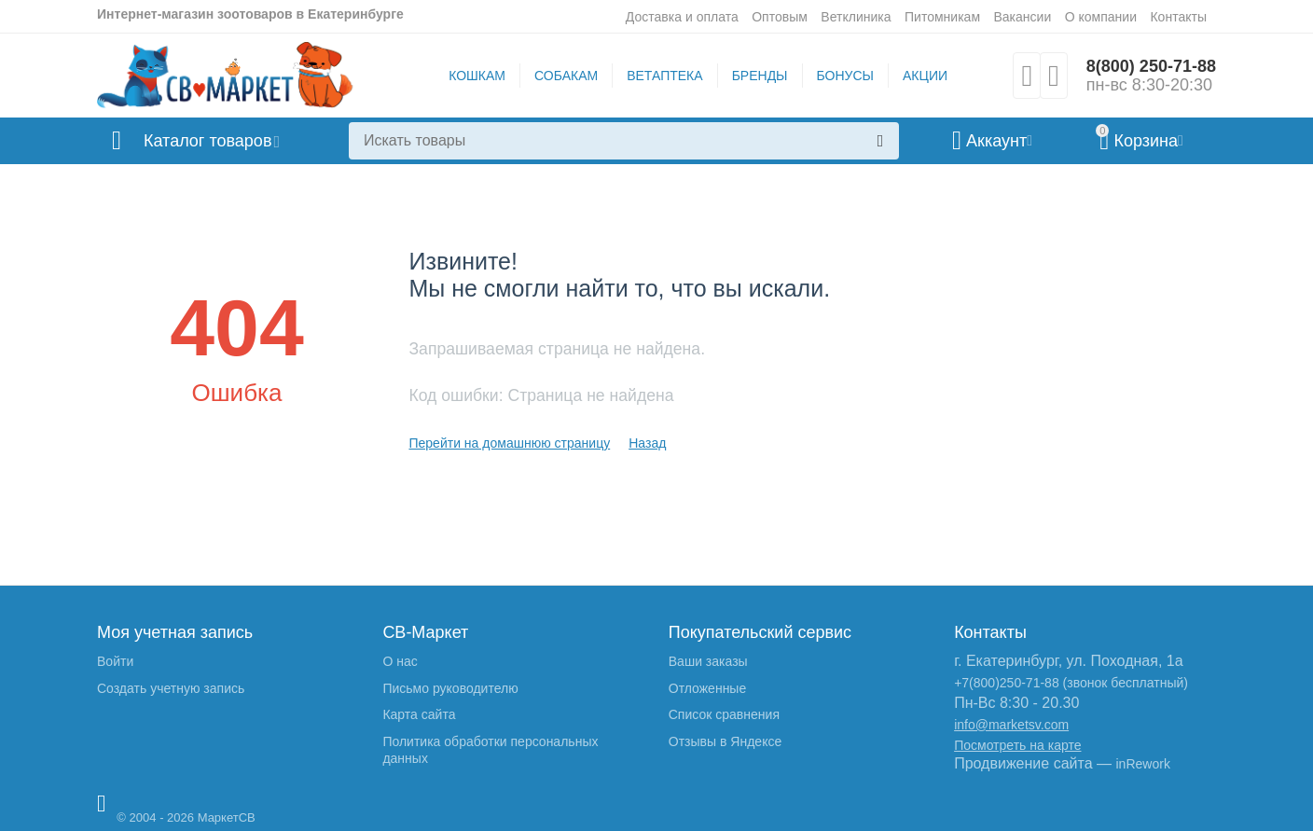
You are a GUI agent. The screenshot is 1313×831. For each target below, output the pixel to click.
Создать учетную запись (170, 688)
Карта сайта (418, 714)
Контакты (1178, 16)
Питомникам (942, 16)
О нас (399, 661)
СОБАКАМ (566, 75)
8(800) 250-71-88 (1151, 66)
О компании (1101, 16)
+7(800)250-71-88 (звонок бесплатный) (1071, 682)
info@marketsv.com (1011, 724)
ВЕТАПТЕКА (664, 75)
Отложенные (707, 688)
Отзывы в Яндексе (725, 741)
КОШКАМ (477, 75)
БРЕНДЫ (760, 75)
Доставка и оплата (682, 16)
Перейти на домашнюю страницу (509, 443)
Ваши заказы (708, 661)
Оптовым (780, 16)
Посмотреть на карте (1017, 745)
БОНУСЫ (845, 75)
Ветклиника (856, 16)
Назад (647, 443)
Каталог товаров (207, 140)
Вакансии (1022, 16)
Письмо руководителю (450, 688)
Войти (115, 661)
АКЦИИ (925, 75)
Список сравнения (724, 714)
